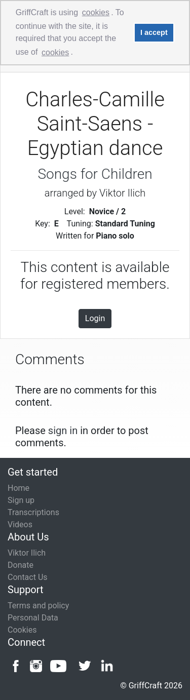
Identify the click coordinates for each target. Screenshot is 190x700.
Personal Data (33, 618)
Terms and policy (38, 605)
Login (95, 318)
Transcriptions (33, 512)
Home (18, 488)
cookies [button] (95, 12)
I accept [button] (154, 32)
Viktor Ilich (27, 553)
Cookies (22, 630)
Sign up (21, 500)
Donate (20, 565)
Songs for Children (94, 174)
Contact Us (28, 577)
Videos (20, 524)
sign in (63, 430)
